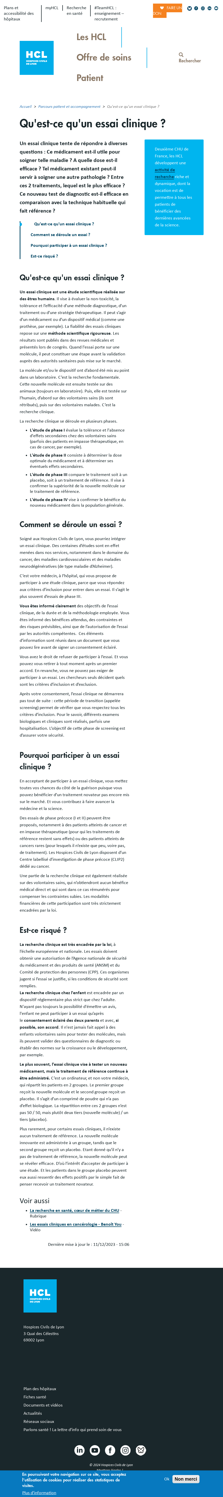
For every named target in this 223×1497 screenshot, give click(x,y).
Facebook (110, 1450)
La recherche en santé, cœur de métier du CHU (74, 1210)
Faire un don (167, 10)
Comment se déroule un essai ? (60, 235)
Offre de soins (104, 57)
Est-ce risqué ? (44, 256)
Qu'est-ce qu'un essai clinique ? (64, 224)
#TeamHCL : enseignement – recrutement (109, 13)
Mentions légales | (110, 1470)
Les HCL (91, 37)
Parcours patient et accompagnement (69, 107)
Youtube (94, 1450)
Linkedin (79, 1450)
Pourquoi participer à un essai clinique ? (69, 245)
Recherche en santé (76, 11)
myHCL (51, 8)
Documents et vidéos (43, 1405)
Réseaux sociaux (39, 1421)
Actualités (33, 1413)
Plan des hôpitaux (40, 1389)
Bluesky (140, 1450)
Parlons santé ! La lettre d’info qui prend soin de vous (73, 1430)
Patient (90, 78)
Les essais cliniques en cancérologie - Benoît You (76, 1224)
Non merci (186, 1481)
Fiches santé (35, 1397)
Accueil (26, 107)
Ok (166, 1481)
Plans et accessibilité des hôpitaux (19, 13)
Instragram (125, 1450)
